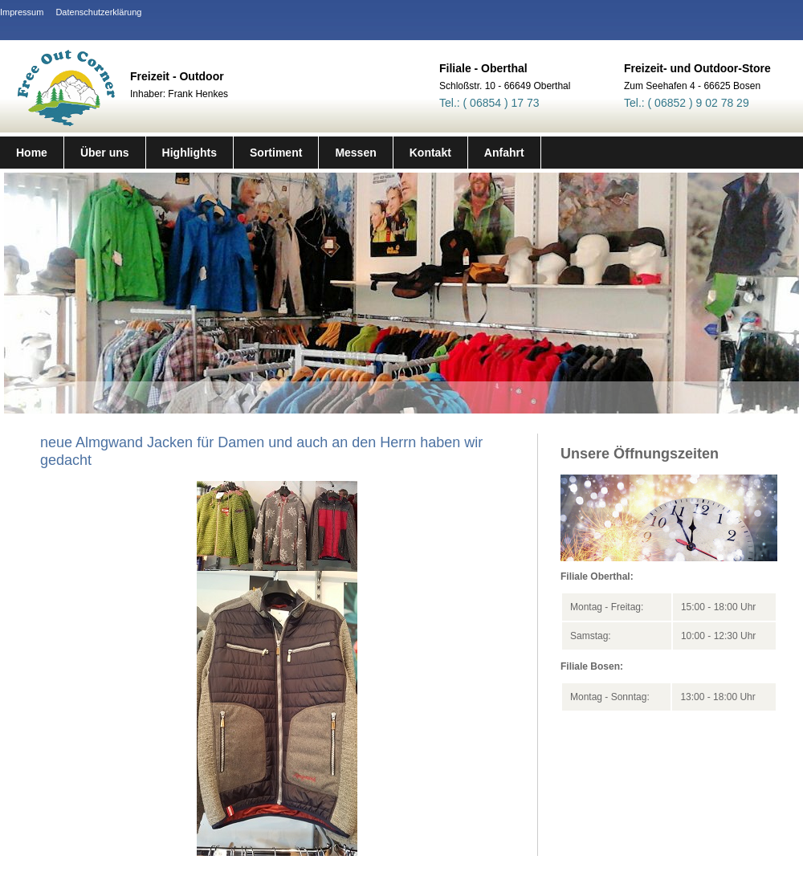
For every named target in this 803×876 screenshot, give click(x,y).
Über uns (104, 152)
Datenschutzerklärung (98, 12)
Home (31, 152)
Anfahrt (504, 152)
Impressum (21, 12)
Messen (355, 152)
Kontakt (430, 152)
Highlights (189, 152)
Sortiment (276, 152)
